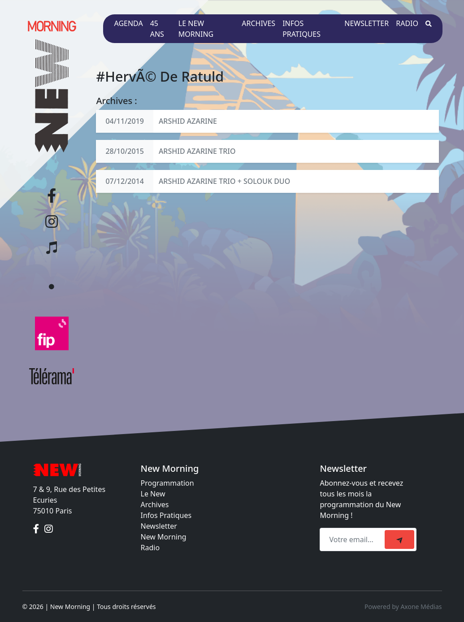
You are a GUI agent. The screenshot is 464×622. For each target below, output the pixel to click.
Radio (407, 23)
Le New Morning (195, 28)
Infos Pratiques (166, 515)
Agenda (128, 23)
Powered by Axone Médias (403, 606)
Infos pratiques (301, 28)
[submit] (399, 539)
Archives (258, 23)
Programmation (167, 483)
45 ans (157, 28)
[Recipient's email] (353, 539)
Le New (153, 494)
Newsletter (366, 23)
